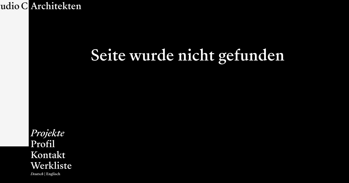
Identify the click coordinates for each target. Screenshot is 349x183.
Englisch (53, 174)
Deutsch (37, 174)
